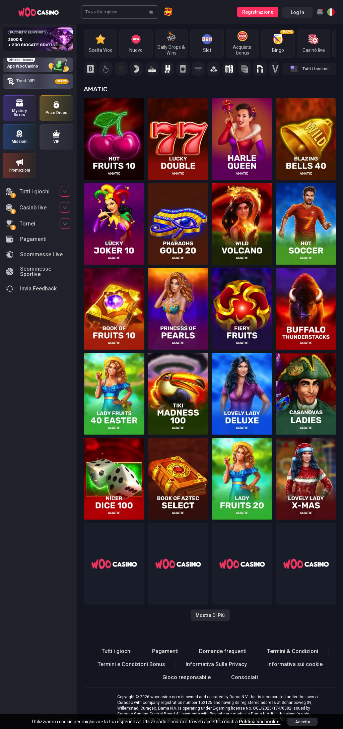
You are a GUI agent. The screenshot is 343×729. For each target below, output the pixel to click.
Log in (297, 12)
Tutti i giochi (27, 192)
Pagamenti (165, 651)
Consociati (244, 677)
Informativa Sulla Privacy (216, 664)
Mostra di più (210, 615)
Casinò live (26, 208)
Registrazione (257, 12)
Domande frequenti (223, 651)
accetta (302, 722)
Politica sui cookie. (260, 721)
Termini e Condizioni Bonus (131, 664)
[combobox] (320, 12)
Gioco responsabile (186, 677)
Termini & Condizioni (292, 651)
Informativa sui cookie (295, 664)
